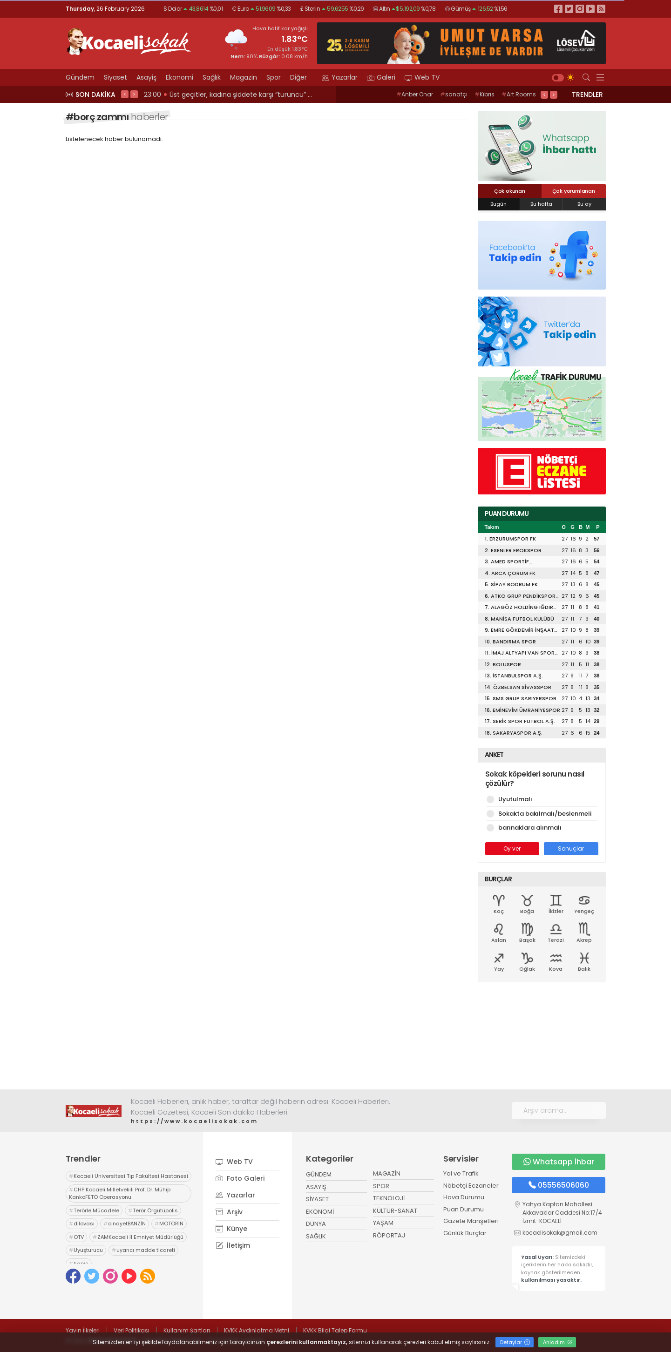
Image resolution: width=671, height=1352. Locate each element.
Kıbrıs (484, 94)
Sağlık (212, 77)
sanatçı (454, 94)
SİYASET (317, 1199)
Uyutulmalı (542, 799)
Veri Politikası (131, 1330)
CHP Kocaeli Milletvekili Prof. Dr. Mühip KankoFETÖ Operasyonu (119, 1193)
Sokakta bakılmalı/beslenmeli (542, 813)
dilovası (82, 1223)
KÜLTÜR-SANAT (395, 1210)
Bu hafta (541, 204)
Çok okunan (509, 191)
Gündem (80, 77)
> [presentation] (134, 94)
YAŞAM (383, 1222)
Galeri (381, 77)
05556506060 (559, 1185)
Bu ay (584, 204)
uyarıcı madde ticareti (143, 1250)
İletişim (233, 1245)
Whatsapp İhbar (558, 1161)
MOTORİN (169, 1223)
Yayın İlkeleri (83, 1330)
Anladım (557, 1342)
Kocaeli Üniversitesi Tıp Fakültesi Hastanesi (128, 1176)
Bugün (498, 204)
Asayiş (146, 77)
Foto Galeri (240, 1178)
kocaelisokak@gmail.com (559, 1233)
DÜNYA (316, 1223)
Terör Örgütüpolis (153, 1210)
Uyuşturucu (86, 1250)
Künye (231, 1228)
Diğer (301, 77)
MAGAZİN (386, 1173)
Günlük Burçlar (465, 1233)
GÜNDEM (319, 1174)
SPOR (381, 1186)
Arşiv (229, 1212)
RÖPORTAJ (389, 1235)
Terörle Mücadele (94, 1210)
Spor (273, 77)
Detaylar (515, 1342)
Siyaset (115, 77)
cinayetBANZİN (124, 1223)
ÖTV (76, 1237)
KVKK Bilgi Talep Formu (335, 1330)
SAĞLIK (316, 1236)
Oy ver (512, 848)
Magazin (243, 77)
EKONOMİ (320, 1211)
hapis (78, 1263)
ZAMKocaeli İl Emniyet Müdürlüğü (138, 1237)
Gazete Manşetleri (471, 1221)
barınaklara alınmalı (542, 827)
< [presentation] (124, 94)
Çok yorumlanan (573, 191)
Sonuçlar (571, 848)
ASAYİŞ (316, 1187)
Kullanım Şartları (186, 1330)
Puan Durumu (463, 1209)
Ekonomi (179, 77)
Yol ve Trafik (461, 1173)
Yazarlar (340, 77)
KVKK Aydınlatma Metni (256, 1330)
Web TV (422, 77)
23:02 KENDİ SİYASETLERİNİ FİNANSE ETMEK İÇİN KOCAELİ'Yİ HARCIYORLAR (257, 94)
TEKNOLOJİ (389, 1198)
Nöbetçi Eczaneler (471, 1185)
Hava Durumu (463, 1197)
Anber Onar (414, 94)
